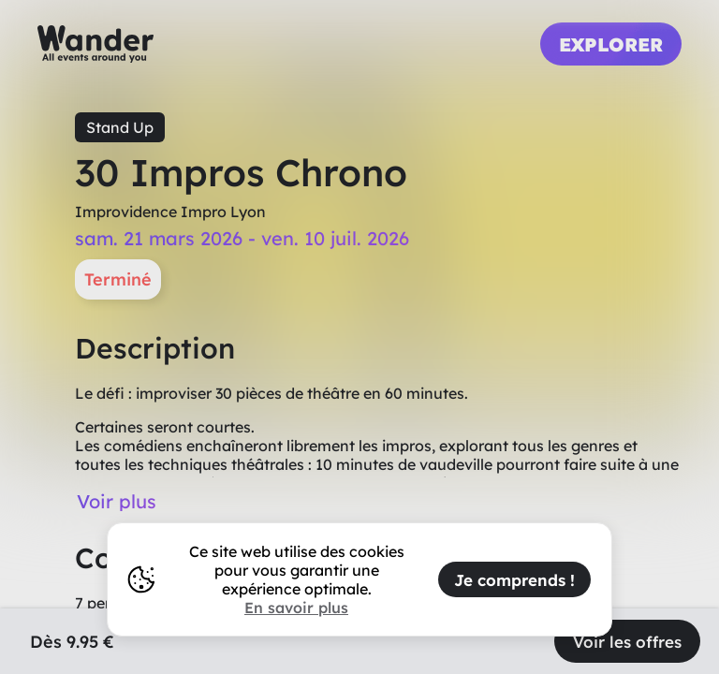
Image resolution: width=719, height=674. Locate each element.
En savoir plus (296, 607)
